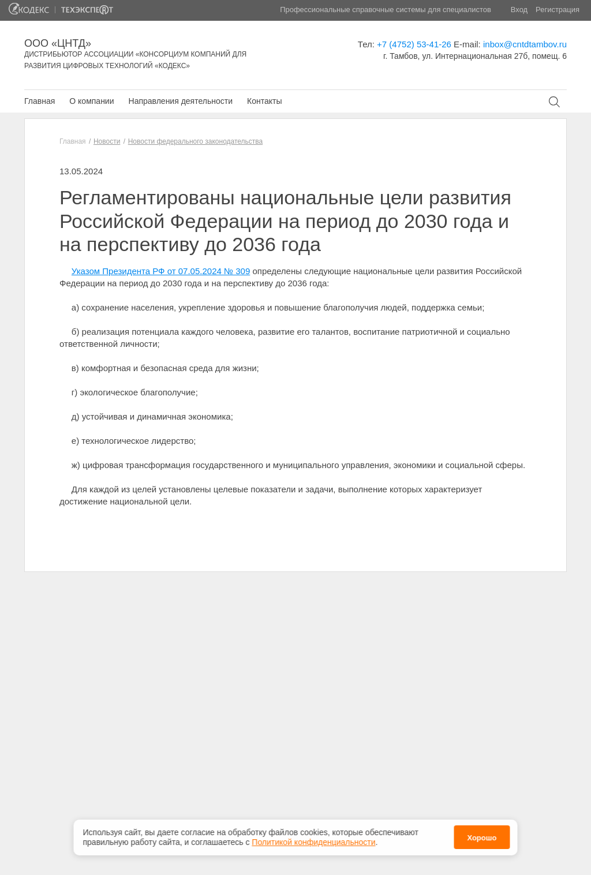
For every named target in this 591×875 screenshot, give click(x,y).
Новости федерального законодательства (195, 141)
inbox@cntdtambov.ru (525, 44)
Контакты (264, 101)
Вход (519, 9)
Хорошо (481, 836)
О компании (91, 101)
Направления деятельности (181, 101)
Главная (39, 101)
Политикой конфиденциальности (313, 839)
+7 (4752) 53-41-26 (414, 44)
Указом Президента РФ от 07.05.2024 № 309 (161, 271)
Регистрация (557, 9)
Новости (106, 141)
